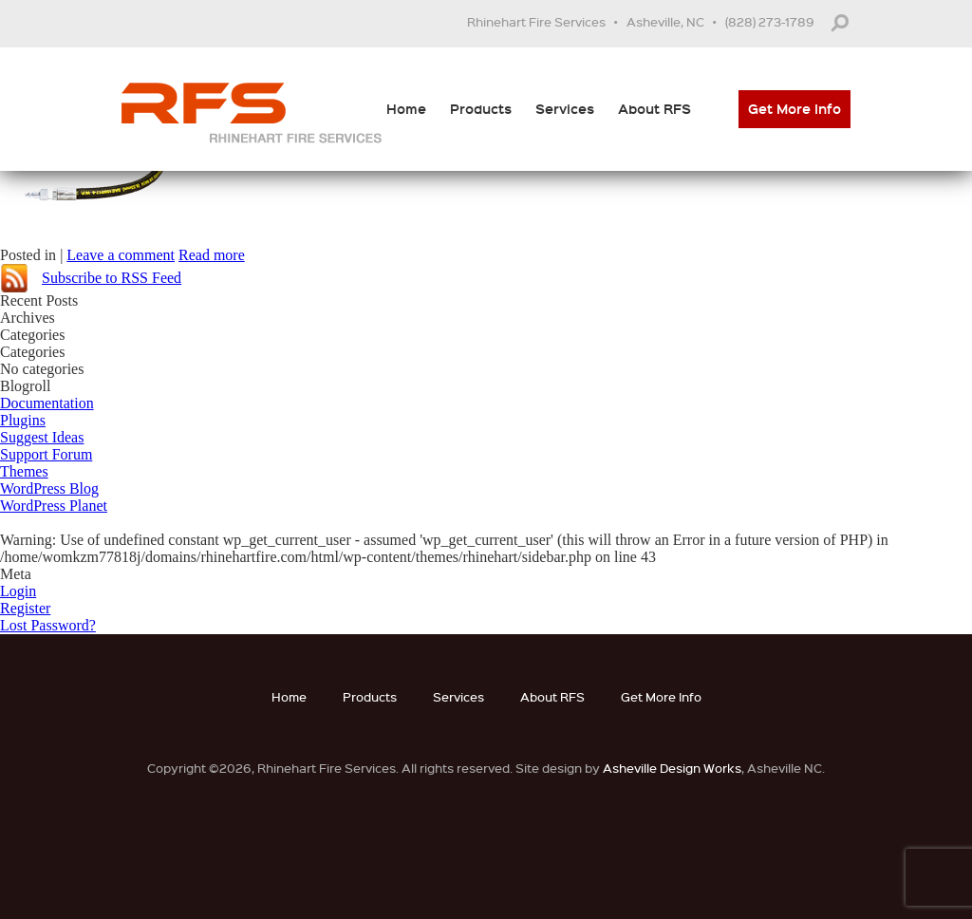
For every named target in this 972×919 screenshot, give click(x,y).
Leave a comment (120, 255)
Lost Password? (48, 625)
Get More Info (794, 109)
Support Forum (46, 454)
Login (18, 591)
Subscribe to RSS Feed (111, 278)
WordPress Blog (49, 488)
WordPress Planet (53, 505)
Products (481, 109)
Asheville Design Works (672, 768)
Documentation (47, 403)
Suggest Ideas (42, 437)
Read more (211, 255)
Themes (24, 471)
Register (25, 608)
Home (406, 109)
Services (564, 109)
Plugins (23, 420)
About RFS (654, 109)
